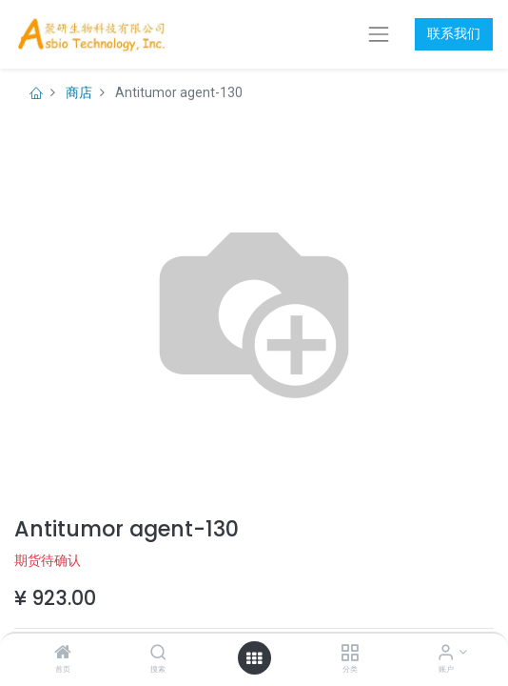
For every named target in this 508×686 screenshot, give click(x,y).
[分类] (350, 653)
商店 (79, 92)
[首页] (62, 653)
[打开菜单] (254, 658)
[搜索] (158, 653)
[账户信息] (446, 653)
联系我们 (453, 33)
